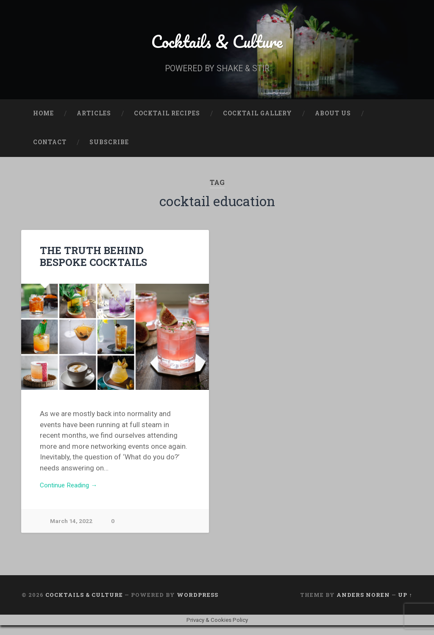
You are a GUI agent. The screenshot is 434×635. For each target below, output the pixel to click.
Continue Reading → (72, 494)
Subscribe (109, 150)
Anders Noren (363, 604)
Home (43, 121)
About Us (333, 121)
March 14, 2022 (72, 530)
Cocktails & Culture (217, 45)
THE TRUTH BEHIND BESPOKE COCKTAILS (114, 264)
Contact (50, 150)
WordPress (197, 604)
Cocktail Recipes (167, 121)
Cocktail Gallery (257, 121)
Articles (94, 121)
